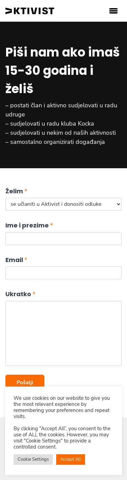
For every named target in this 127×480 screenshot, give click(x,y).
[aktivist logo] (29, 10)
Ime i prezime (29, 225)
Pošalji (25, 382)
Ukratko (20, 294)
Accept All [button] (70, 459)
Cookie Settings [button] (33, 459)
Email (16, 260)
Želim (16, 191)
